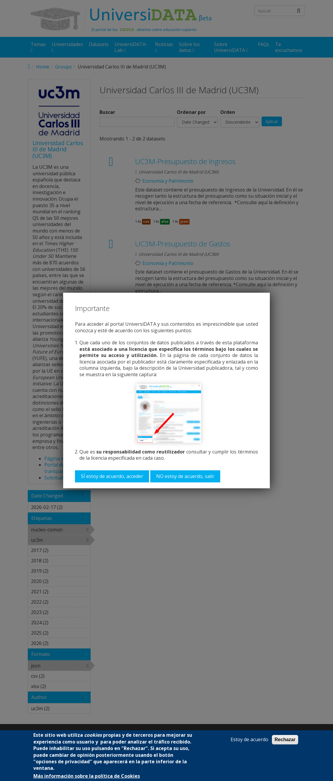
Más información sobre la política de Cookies (86, 776)
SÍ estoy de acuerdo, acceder (112, 476)
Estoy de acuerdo (249, 739)
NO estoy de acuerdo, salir (185, 476)
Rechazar (285, 739)
